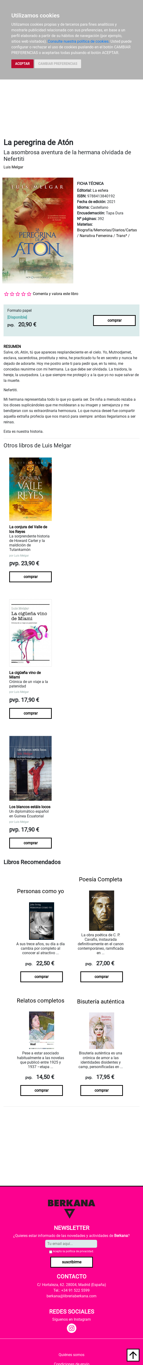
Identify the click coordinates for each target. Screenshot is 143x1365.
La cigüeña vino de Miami (25, 674)
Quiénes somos (71, 1355)
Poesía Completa (100, 879)
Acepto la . (73, 1251)
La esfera (100, 190)
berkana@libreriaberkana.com (71, 1296)
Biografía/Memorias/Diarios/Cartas (107, 230)
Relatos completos (40, 1000)
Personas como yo (40, 891)
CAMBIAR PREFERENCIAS (57, 64)
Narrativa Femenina (96, 235)
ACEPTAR (22, 64)
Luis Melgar (13, 167)
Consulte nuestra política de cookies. (79, 41)
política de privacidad (79, 1251)
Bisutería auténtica (100, 1001)
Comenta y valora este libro (55, 293)
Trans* (121, 235)
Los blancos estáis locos (29, 807)
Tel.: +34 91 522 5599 (71, 1290)
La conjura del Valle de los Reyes (28, 529)
